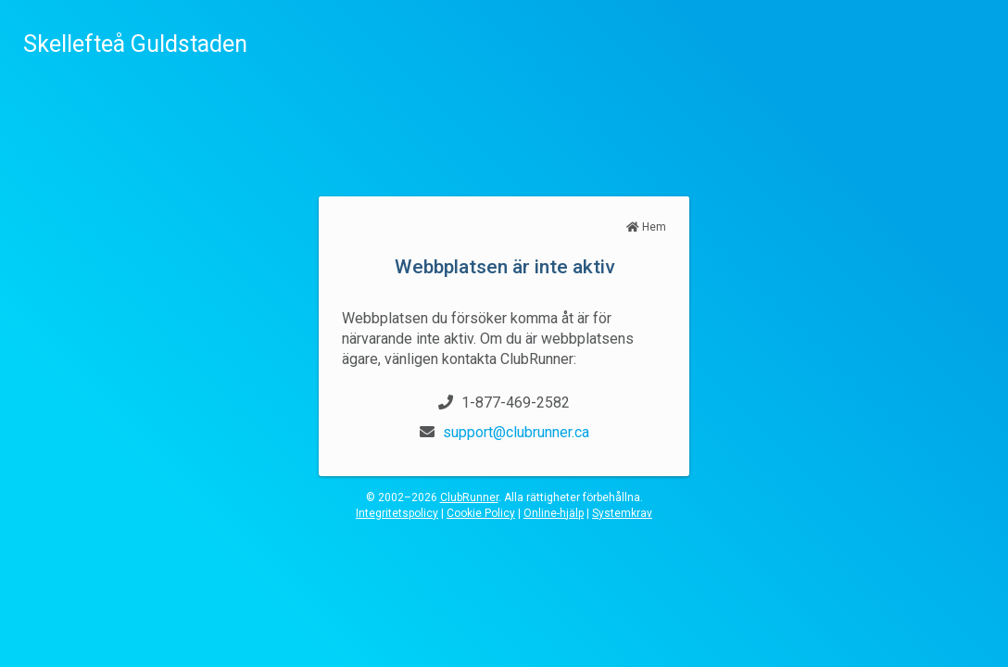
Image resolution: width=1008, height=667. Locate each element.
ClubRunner (469, 497)
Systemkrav (622, 513)
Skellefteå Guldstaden (135, 44)
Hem (646, 226)
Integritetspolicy (397, 513)
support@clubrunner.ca (516, 432)
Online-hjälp (553, 513)
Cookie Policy (481, 513)
